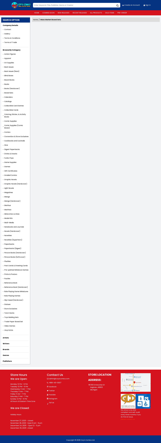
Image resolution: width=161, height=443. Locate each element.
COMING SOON (48, 13)
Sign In (147, 5)
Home (35, 19)
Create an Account (131, 5)
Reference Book (10, 283)
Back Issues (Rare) (11, 71)
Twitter (52, 390)
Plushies (7, 261)
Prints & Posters (10, 274)
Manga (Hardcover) (12, 201)
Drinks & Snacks (10, 154)
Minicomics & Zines (11, 214)
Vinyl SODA (8, 330)
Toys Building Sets (11, 317)
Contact (7, 29)
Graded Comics (10, 175)
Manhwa (7, 209)
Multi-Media (9, 222)
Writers (6, 343)
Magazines (8, 192)
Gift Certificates (10, 171)
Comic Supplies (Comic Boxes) (13, 126)
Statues (7, 304)
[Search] (76, 5)
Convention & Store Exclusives (16, 136)
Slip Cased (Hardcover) (13, 300)
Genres (6, 355)
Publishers (7, 361)
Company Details (10, 25)
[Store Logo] (20, 5)
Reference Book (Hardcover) (16, 287)
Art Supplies (9, 62)
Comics (7, 132)
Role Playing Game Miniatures (16, 291)
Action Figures (10, 54)
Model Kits (8, 218)
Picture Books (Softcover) (14, 257)
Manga (7, 197)
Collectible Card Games (14, 106)
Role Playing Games (12, 296)
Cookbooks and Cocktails (14, 141)
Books (6, 84)
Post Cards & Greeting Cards (16, 265)
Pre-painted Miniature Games (16, 270)
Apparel (7, 58)
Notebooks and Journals (14, 227)
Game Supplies (10, 162)
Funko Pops (9, 158)
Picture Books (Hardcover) (15, 253)
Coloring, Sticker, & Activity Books (15, 115)
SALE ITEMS (109, 13)
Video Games (9, 326)
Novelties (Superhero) (13, 240)
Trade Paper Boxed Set (13, 321)
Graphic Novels (10, 179)
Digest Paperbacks (12, 149)
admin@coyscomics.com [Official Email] (59, 379)
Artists (6, 338)
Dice (6, 145)
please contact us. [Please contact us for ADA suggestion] (128, 419)
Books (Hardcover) (12, 88)
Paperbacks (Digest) (12, 248)
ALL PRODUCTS (96, 13)
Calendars (8, 97)
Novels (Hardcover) (12, 231)
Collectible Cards (11, 110)
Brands (6, 349)
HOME (36, 13)
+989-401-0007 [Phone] (55, 383)
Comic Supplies (10, 121)
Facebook (52, 386)
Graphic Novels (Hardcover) (15, 184)
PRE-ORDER (122, 13)
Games (7, 166)
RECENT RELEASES (80, 13)
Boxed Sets (8, 93)
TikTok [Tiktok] (51, 402)
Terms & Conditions (12, 38)
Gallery (7, 34)
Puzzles (7, 278)
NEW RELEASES (63, 13)
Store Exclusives (10, 308)
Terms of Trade (10, 42)
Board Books (9, 80)
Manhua (7, 205)
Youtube (52, 394)
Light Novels (9, 188)
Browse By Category (11, 50)
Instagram (53, 398)
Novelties (8, 235)
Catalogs (8, 101)
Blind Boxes (8, 75)
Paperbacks (9, 244)
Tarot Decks (9, 313)
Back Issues (9, 67)
